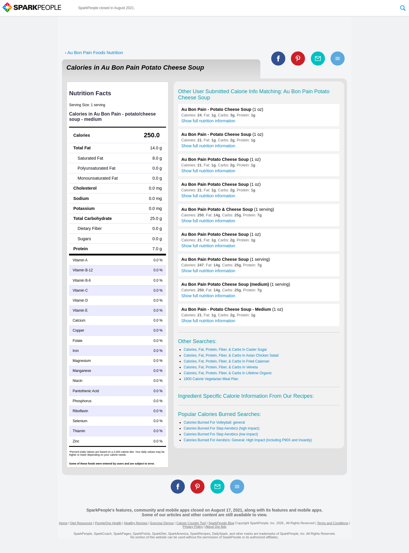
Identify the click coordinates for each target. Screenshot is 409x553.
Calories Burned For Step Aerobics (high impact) (221, 428)
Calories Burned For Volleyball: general (214, 422)
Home (63, 523)
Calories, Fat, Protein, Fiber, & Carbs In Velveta (221, 367)
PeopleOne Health (108, 523)
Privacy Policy (193, 526)
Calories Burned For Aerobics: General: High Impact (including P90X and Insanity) (248, 440)
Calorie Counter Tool (191, 523)
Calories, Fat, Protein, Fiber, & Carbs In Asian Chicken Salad (231, 355)
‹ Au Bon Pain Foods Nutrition (94, 52)
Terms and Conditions (332, 523)
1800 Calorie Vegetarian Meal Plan (211, 379)
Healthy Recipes (135, 523)
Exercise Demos (162, 523)
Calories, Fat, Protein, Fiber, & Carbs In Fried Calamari (226, 361)
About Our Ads (216, 526)
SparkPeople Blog (221, 523)
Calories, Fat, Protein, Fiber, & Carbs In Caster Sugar (225, 349)
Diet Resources (81, 523)
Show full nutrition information (208, 120)
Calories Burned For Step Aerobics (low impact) (221, 434)
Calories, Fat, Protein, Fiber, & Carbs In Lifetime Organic (228, 373)
